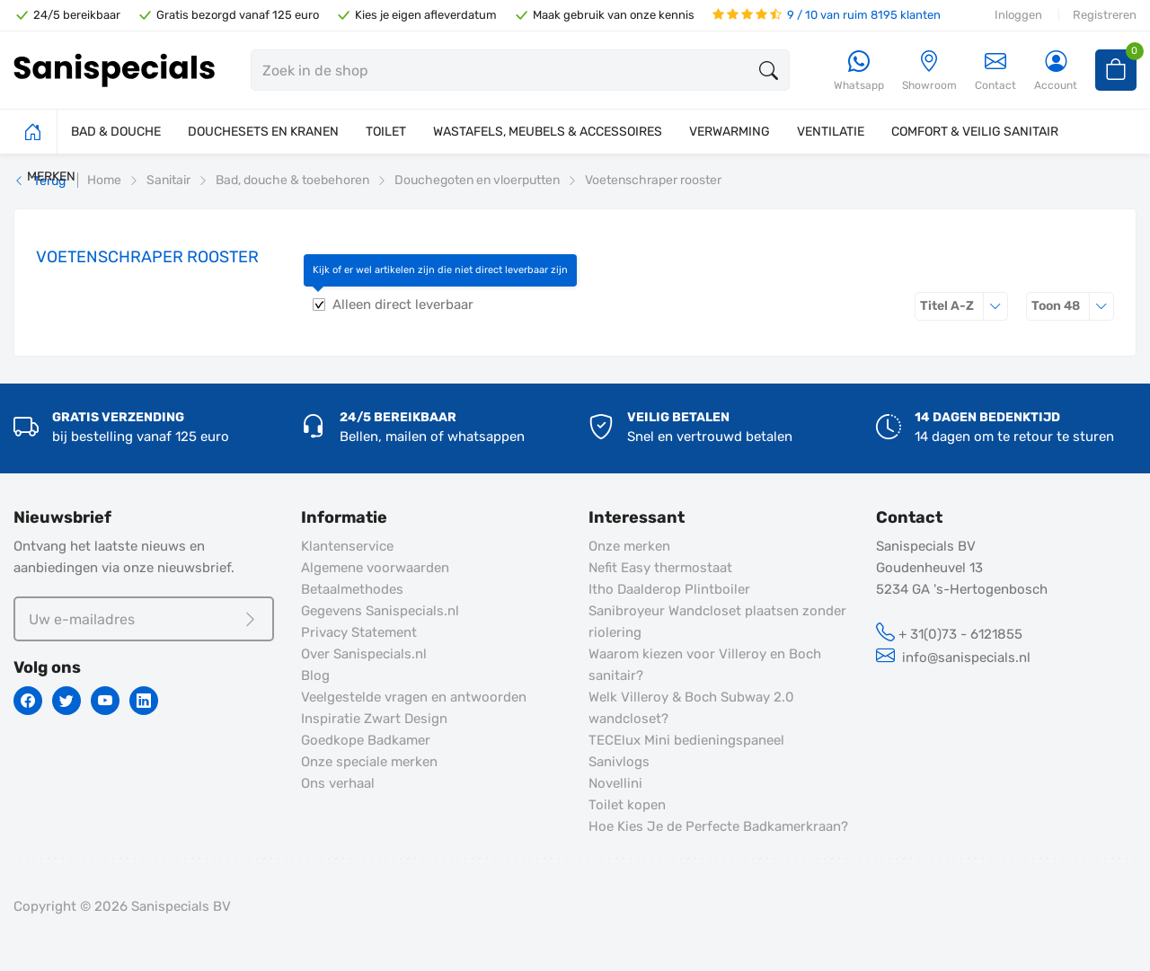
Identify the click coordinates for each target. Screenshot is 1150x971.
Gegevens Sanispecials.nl (380, 611)
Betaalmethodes (352, 589)
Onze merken (629, 546)
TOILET (386, 131)
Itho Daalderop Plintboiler (669, 589)
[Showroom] (929, 71)
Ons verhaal (338, 783)
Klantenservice (347, 546)
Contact (995, 70)
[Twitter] (66, 700)
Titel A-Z (964, 306)
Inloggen (1018, 15)
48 (1072, 306)
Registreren (1105, 15)
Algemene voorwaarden (375, 568)
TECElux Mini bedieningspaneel (686, 740)
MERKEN (51, 176)
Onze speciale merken (369, 762)
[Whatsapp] (859, 71)
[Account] (1055, 71)
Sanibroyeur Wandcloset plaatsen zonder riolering (717, 621)
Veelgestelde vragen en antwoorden (413, 697)
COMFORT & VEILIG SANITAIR (974, 131)
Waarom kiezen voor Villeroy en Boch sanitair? (704, 665)
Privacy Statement (359, 632)
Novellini (615, 783)
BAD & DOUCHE (116, 131)
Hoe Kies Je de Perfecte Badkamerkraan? (718, 826)
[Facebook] (27, 700)
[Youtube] (105, 700)
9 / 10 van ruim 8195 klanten (826, 15)
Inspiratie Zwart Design (374, 719)
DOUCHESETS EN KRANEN (263, 131)
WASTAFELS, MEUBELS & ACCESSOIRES (547, 131)
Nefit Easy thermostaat (660, 568)
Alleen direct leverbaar (402, 304)
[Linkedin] (143, 700)
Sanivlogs (619, 762)
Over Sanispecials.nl (364, 654)
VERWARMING (729, 131)
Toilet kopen (627, 805)
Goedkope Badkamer (365, 740)
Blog (315, 675)
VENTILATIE (830, 131)
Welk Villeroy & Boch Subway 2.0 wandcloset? (691, 708)
